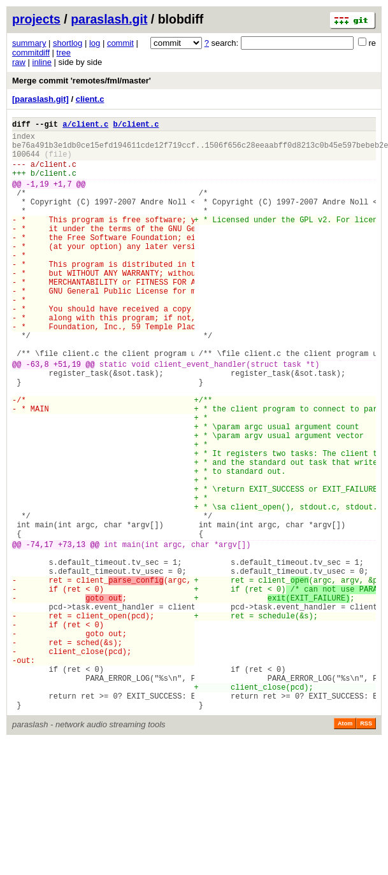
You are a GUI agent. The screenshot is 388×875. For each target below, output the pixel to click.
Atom (345, 847)
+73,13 (71, 634)
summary (29, 43)
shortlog (67, 43)
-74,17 (40, 634)
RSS (366, 847)
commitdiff (31, 52)
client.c (90, 99)
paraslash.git (109, 19)
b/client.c (136, 125)
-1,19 (37, 197)
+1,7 (63, 197)
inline (42, 62)
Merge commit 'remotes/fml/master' (81, 80)
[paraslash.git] (40, 99)
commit (120, 43)
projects (36, 19)
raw (18, 62)
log (94, 43)
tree (64, 52)
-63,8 (37, 415)
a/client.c (85, 125)
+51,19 (67, 415)
